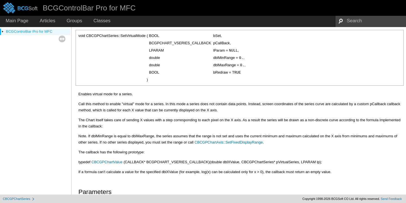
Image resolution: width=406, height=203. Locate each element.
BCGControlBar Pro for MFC (29, 31)
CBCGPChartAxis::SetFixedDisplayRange (229, 142)
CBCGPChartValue (106, 162)
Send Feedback (391, 198)
